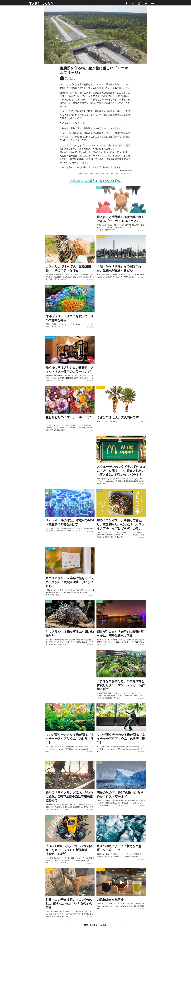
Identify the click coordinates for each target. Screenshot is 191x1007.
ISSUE (48, 287)
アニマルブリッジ (125, 174)
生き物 (98, 174)
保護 (117, 174)
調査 (106, 97)
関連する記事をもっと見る (95, 926)
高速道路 (79, 174)
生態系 (91, 174)
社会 (86, 174)
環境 (103, 174)
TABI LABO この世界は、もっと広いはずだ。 (95, 181)
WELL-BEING (50, 339)
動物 (112, 174)
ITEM (99, 188)
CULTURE (49, 388)
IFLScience (129, 171)
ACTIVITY (49, 238)
